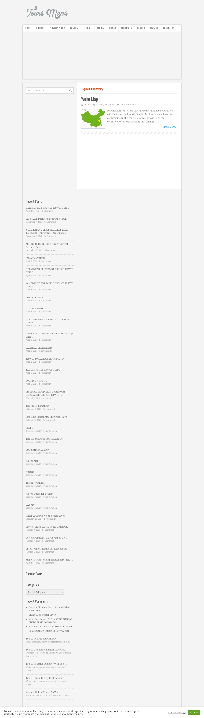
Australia (126, 28)
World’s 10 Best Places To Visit (42, 692)
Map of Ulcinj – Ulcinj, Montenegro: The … (49, 559)
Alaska (112, 28)
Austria (141, 28)
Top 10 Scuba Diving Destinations (44, 678)
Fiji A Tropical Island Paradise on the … (48, 548)
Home (28, 28)
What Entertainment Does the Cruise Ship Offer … (49, 335)
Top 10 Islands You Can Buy (41, 638)
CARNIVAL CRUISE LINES (39, 347)
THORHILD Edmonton (37, 406)
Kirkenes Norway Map (57, 631)
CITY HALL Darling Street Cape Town (46, 219)
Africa (100, 28)
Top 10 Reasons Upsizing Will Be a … (46, 664)
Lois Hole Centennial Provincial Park (46, 417)
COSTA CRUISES (34, 297)
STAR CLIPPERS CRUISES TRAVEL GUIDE (47, 208)
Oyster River (49, 615)
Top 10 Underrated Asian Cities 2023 (46, 649)
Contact (40, 28)
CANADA (30, 505)
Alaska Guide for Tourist (39, 494)
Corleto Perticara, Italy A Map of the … (47, 537)
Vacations (109, 104)
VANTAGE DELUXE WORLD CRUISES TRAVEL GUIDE (49, 285)
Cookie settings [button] (177, 712)
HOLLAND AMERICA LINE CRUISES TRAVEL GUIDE (49, 321)
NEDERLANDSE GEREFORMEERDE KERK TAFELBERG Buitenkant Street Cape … (47, 231)
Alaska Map (32, 461)
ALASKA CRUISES (35, 308)
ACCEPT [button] (194, 712)
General (74, 28)
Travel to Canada (35, 483)
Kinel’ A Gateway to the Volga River (45, 515)
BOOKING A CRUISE (36, 380)
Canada (154, 28)
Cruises (88, 28)
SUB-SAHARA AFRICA (37, 450)
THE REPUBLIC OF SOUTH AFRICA (44, 439)
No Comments (128, 104)
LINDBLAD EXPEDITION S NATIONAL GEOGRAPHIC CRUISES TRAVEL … (45, 393)
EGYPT (29, 428)
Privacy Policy (57, 28)
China (99, 104)
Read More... (170, 127)
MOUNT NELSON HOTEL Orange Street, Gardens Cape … (47, 245)
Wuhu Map (89, 99)
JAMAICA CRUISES (36, 258)
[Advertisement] (102, 57)
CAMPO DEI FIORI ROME (59, 626)
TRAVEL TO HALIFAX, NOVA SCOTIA (45, 358)
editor (87, 104)
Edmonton (168, 28)
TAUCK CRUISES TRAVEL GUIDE (43, 369)
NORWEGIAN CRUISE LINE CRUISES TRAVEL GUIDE (49, 271)
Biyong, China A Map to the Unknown (47, 526)
